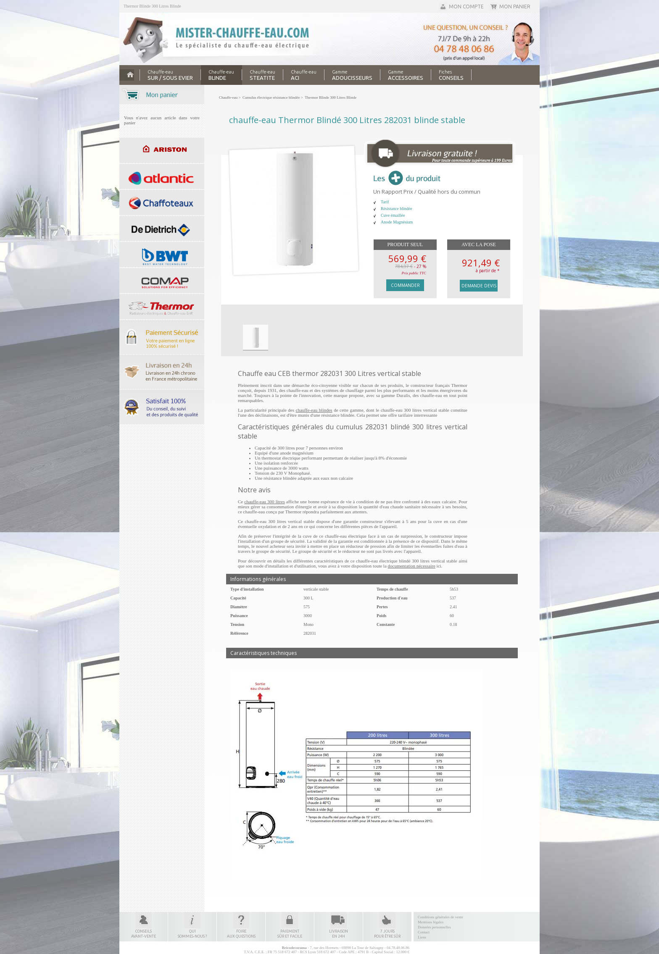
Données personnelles (434, 927)
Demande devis (478, 286)
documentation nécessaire (411, 565)
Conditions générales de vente (440, 917)
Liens (422, 937)
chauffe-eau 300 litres (264, 501)
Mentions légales (430, 922)
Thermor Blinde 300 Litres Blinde (152, 6)
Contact (424, 932)
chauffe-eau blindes (314, 410)
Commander (405, 285)
